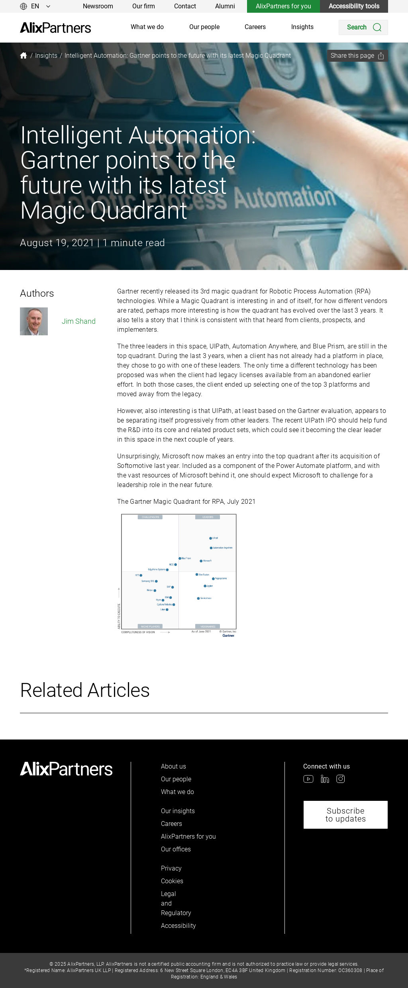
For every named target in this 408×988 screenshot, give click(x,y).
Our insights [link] (178, 811)
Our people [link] (204, 27)
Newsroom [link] (98, 6)
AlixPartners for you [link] (283, 6)
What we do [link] (147, 27)
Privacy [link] (171, 868)
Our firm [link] (143, 6)
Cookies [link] (172, 881)
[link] (55, 27)
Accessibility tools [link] (354, 6)
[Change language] (35, 6)
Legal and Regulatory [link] (174, 903)
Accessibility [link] (174, 925)
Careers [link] (255, 27)
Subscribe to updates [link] (346, 815)
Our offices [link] (176, 849)
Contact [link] (185, 6)
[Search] (363, 27)
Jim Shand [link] (58, 321)
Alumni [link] (225, 6)
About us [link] (173, 766)
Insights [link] (302, 27)
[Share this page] (357, 55)
